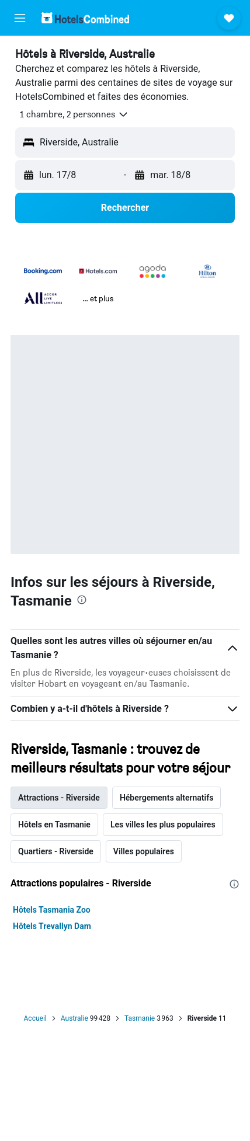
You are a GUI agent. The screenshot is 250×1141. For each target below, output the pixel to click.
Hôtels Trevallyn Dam (52, 926)
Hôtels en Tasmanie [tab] (54, 824)
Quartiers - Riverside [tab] (55, 851)
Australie (74, 1018)
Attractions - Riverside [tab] (59, 797)
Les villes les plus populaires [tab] (163, 824)
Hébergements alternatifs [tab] (166, 797)
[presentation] (82, 599)
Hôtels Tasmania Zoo (52, 909)
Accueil (35, 1018)
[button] (20, 18)
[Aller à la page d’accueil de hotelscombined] (85, 17)
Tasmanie (139, 1018)
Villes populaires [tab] (143, 851)
